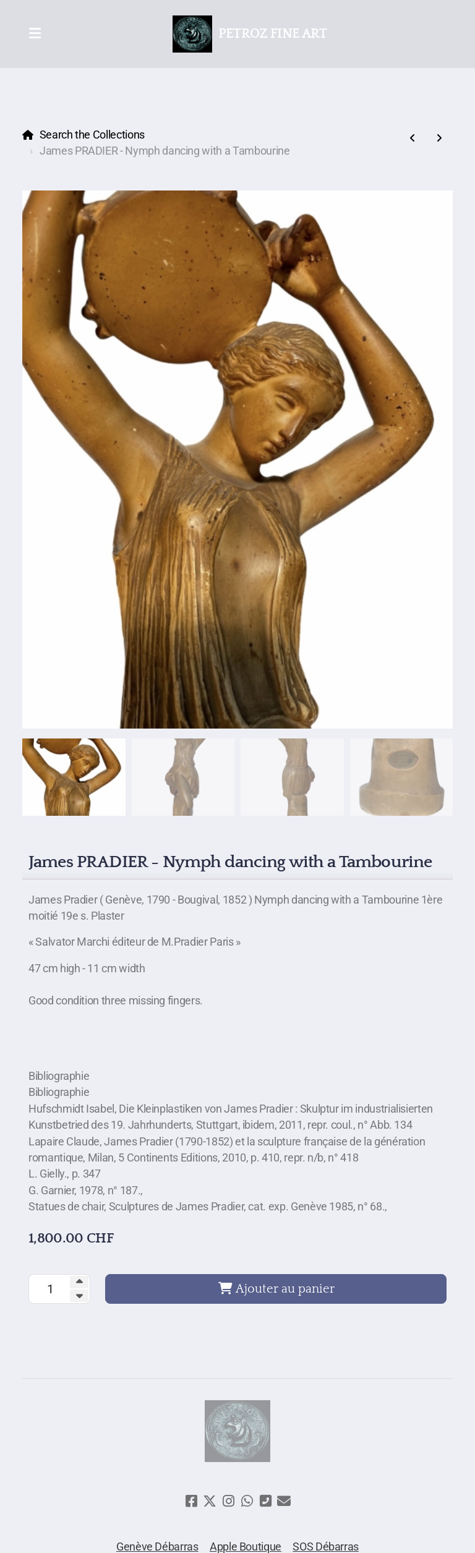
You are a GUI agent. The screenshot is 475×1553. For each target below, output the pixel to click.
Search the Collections (92, 135)
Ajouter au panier (276, 1289)
